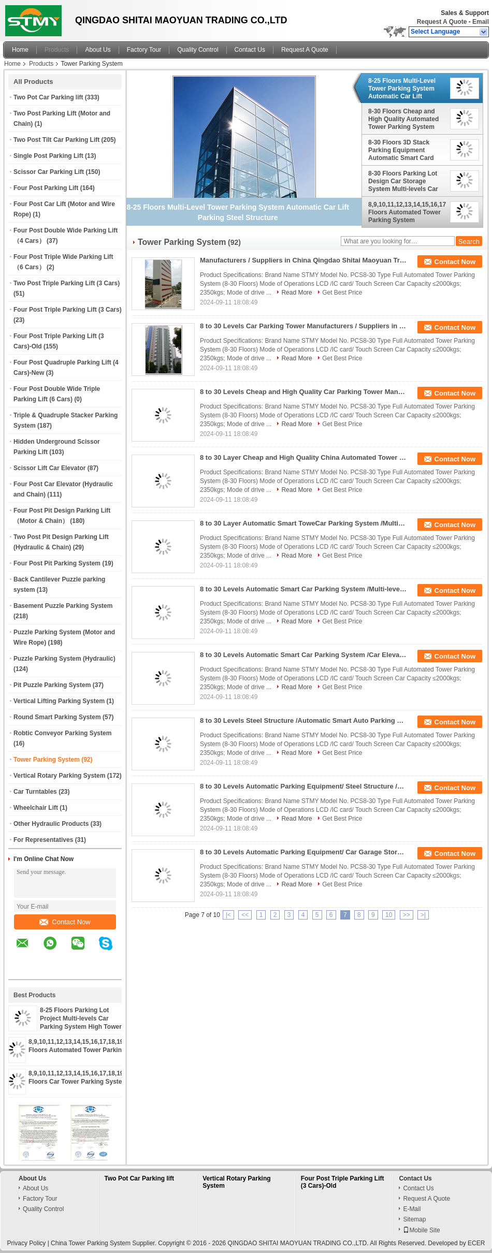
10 (388, 915)
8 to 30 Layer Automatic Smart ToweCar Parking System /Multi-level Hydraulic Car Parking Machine (303, 523)
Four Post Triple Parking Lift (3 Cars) (67, 309)
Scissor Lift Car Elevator (49, 468)
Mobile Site (421, 1230)
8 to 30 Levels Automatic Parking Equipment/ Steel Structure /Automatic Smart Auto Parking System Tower (303, 786)
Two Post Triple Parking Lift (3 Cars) (66, 283)
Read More (296, 292)
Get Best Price (342, 292)
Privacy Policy (26, 1243)
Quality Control (197, 49)
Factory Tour (144, 49)
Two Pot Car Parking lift (48, 97)
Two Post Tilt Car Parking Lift (56, 139)
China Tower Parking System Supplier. (104, 1243)
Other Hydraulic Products (51, 823)
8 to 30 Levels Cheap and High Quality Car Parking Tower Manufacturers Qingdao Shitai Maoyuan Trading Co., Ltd (303, 392)
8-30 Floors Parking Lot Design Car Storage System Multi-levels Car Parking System (403, 181)
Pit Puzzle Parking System (52, 685)
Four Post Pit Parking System (56, 563)
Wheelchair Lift (35, 807)
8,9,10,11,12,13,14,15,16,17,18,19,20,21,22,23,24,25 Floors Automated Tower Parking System (407, 212)
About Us (97, 49)
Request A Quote (442, 21)
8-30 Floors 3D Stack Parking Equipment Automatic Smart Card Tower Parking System (401, 150)
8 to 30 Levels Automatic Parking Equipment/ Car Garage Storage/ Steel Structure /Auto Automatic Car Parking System (303, 852)
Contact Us (250, 49)
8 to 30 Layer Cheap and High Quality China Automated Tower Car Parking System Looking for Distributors (303, 457)
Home (20, 49)
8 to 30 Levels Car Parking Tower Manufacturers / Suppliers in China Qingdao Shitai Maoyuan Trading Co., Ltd (303, 326)
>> (406, 915)
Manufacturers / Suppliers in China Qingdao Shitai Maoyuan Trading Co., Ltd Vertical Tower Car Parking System (303, 260)
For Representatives (43, 839)
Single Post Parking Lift (48, 155)
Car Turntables (35, 791)
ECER (476, 1243)
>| (423, 915)
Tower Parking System (46, 759)
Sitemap (414, 1219)
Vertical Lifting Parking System (59, 701)
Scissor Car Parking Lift (48, 172)
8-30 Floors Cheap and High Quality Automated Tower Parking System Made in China (403, 119)
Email (480, 21)
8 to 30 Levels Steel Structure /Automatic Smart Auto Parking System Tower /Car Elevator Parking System (303, 720)
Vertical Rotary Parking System (59, 775)
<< (245, 915)
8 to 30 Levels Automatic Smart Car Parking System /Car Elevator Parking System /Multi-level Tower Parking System (303, 655)
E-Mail (412, 1209)
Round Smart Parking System (57, 717)
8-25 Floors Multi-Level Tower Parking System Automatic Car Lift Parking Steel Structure (402, 88)
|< (228, 915)
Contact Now (64, 922)
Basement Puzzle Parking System (62, 605)
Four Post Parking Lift (45, 188)
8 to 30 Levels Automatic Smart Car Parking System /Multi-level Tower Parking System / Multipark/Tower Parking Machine (303, 589)
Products (57, 49)
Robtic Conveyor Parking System (62, 733)
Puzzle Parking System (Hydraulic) (64, 658)
